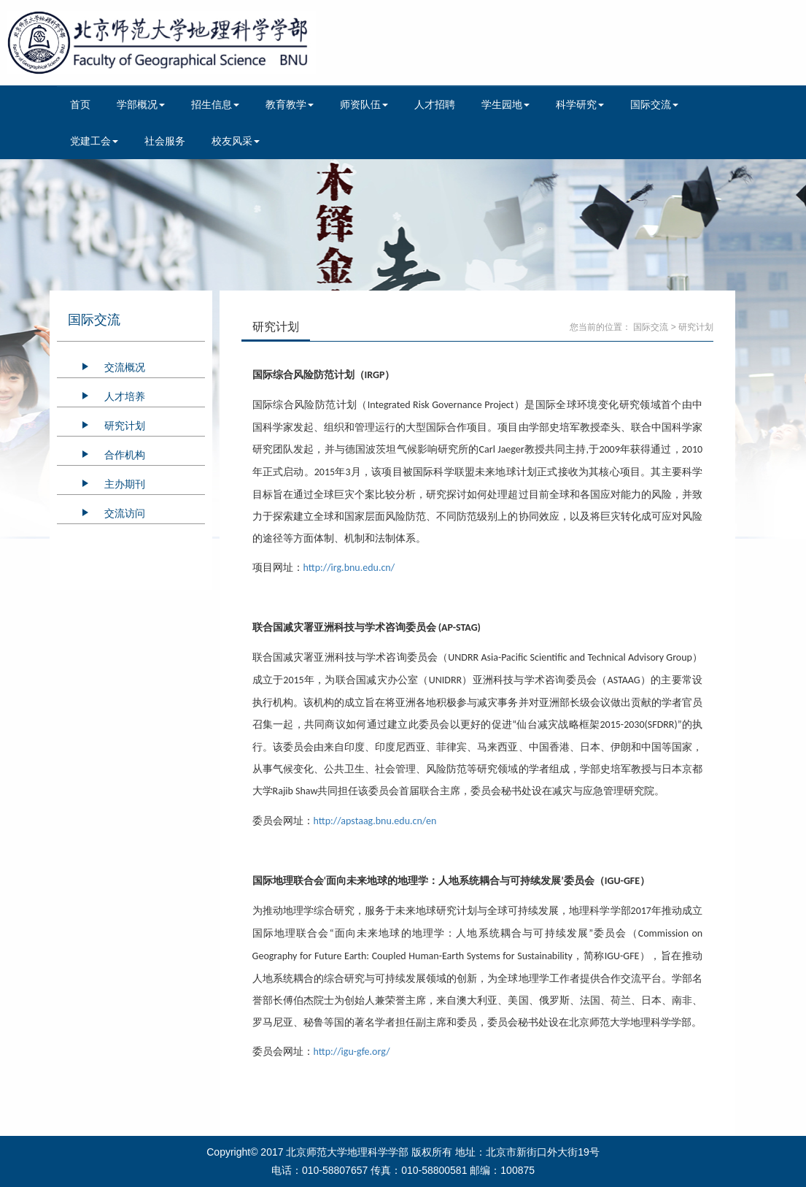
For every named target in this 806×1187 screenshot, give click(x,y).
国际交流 (650, 327)
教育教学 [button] (290, 104)
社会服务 (164, 141)
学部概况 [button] (141, 104)
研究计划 (124, 425)
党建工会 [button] (94, 141)
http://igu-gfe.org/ (352, 1051)
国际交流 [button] (654, 104)
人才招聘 (434, 104)
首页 (80, 104)
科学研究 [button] (580, 104)
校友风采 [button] (236, 141)
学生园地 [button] (505, 104)
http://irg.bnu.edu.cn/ (349, 567)
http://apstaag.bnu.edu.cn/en (375, 821)
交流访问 (124, 513)
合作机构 (124, 455)
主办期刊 (124, 484)
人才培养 (124, 396)
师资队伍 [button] (364, 104)
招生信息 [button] (215, 104)
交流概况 (124, 367)
